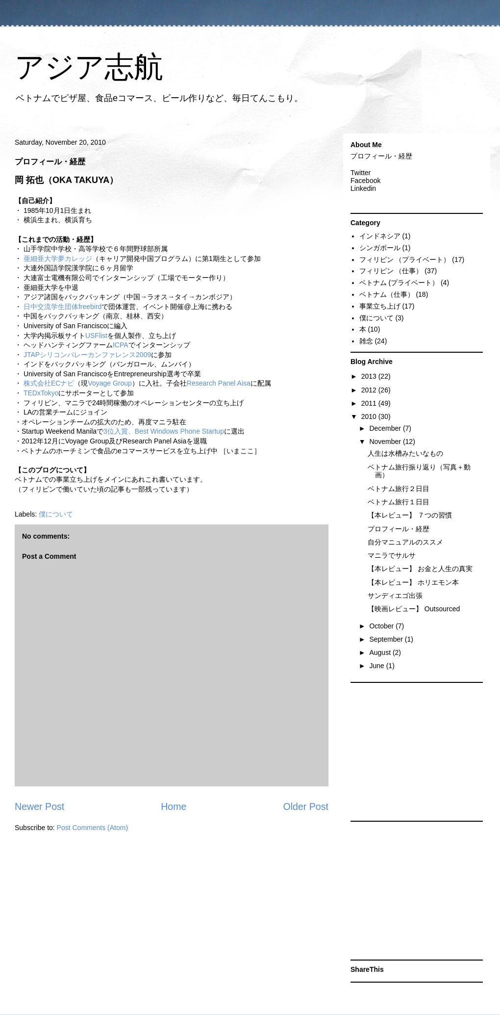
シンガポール (379, 248)
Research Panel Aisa (218, 383)
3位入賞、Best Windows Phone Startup (163, 431)
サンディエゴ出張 (395, 595)
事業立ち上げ (379, 306)
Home (173, 806)
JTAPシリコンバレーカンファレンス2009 (87, 355)
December (385, 428)
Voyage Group (110, 383)
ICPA (120, 345)
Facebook (365, 180)
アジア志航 (89, 67)
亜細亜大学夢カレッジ (58, 258)
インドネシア (379, 236)
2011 (369, 403)
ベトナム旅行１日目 (398, 502)
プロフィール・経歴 (381, 156)
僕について (56, 514)
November (385, 441)
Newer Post (39, 806)
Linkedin (363, 188)
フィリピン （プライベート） (404, 259)
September (386, 639)
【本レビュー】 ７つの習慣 (410, 515)
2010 (369, 416)
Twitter (360, 173)
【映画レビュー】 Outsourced (414, 609)
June (377, 666)
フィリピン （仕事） (391, 271)
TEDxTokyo (41, 393)
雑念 (366, 341)
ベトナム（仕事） (386, 294)
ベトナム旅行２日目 (398, 489)
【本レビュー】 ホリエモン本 (413, 582)
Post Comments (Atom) (92, 828)
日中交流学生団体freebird (62, 307)
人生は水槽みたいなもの (405, 453)
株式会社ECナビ (49, 383)
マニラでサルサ (392, 555)
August (380, 652)
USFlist (96, 335)
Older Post (305, 806)
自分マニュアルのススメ (405, 542)
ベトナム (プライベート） (399, 282)
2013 (369, 376)
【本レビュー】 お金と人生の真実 (420, 569)
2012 (369, 390)
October (382, 626)
